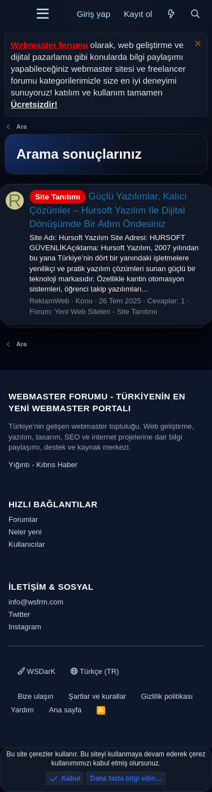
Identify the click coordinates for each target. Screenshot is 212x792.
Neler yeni (25, 532)
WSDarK (36, 671)
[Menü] (42, 14)
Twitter (19, 614)
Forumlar (23, 519)
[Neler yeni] (171, 14)
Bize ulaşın (36, 696)
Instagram (24, 627)
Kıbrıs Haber (56, 464)
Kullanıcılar (26, 544)
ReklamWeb (49, 301)
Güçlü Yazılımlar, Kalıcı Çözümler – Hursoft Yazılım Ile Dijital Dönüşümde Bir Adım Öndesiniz (108, 210)
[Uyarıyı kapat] (196, 45)
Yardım (22, 710)
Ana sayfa (65, 710)
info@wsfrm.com (35, 602)
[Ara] (195, 14)
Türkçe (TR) (95, 671)
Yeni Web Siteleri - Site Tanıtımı (106, 311)
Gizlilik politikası (167, 696)
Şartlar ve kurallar (97, 696)
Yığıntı (19, 464)
